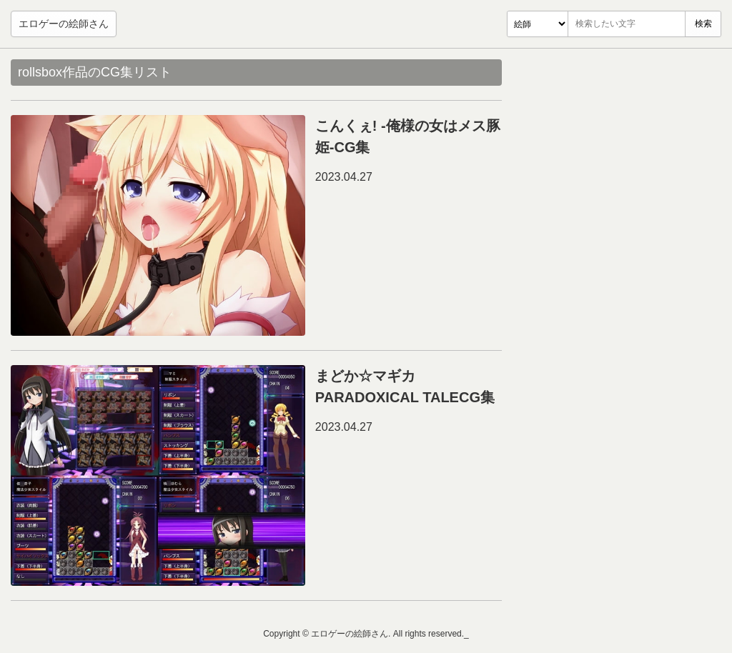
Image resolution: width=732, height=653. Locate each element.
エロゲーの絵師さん (64, 23)
